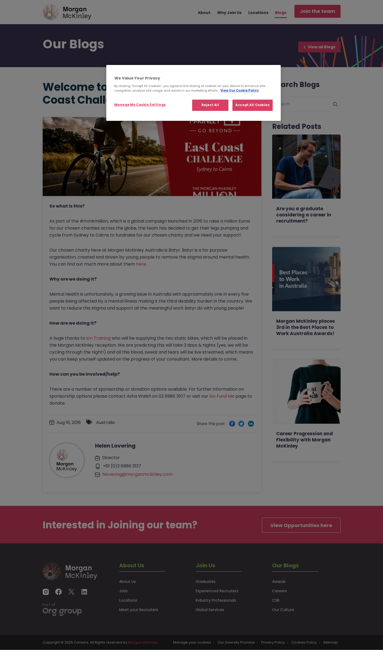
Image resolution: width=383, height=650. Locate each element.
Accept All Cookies (252, 105)
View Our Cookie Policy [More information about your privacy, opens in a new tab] (239, 90)
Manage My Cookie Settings (140, 105)
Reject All (210, 105)
